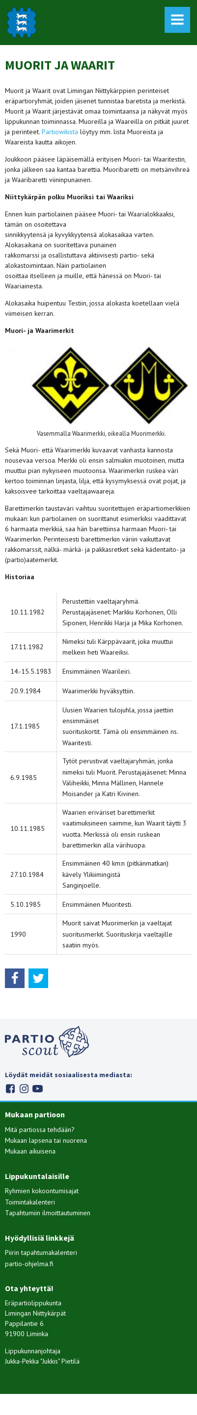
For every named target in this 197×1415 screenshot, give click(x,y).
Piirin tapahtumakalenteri (41, 1252)
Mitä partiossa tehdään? (40, 1129)
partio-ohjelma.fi (29, 1263)
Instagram (24, 1089)
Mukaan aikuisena (30, 1151)
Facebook (10, 1089)
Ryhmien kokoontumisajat (42, 1190)
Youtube (37, 1089)
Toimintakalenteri (30, 1202)
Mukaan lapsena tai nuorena (46, 1140)
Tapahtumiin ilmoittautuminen (47, 1212)
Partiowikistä (60, 131)
